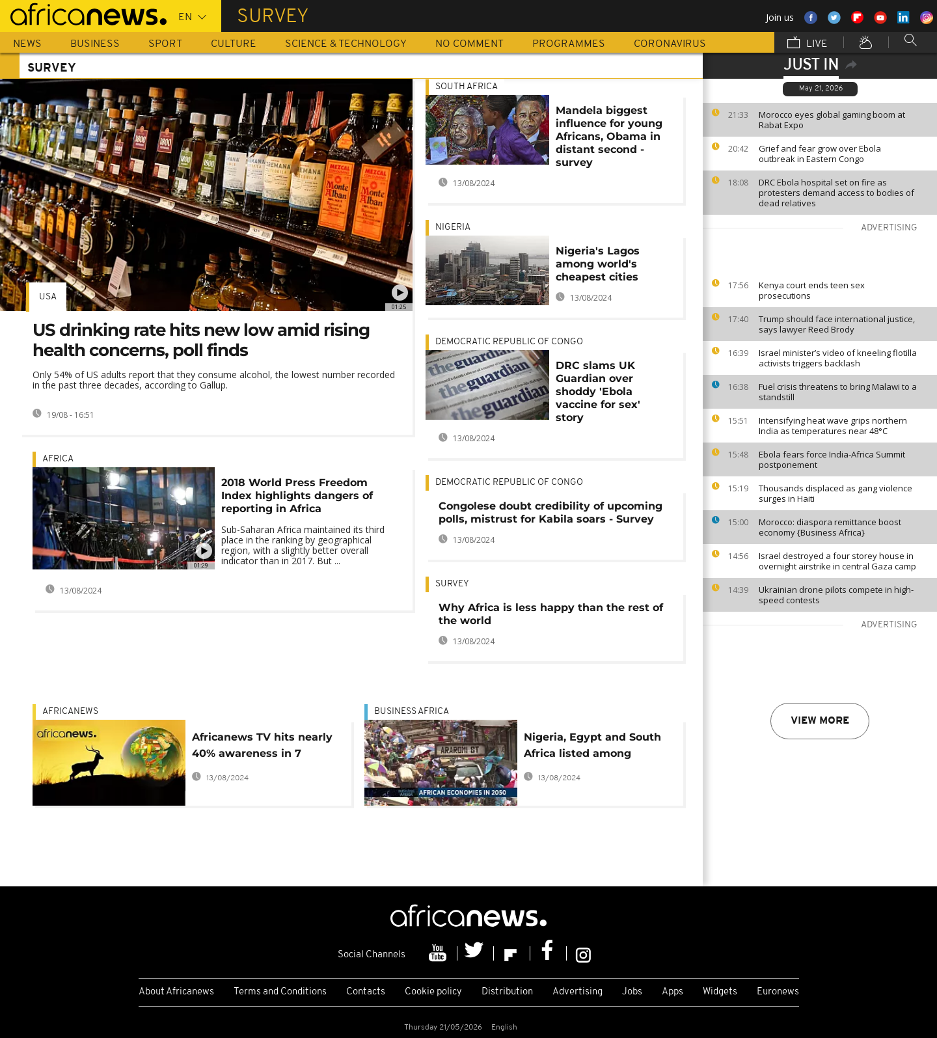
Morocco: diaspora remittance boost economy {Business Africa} (830, 527)
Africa (58, 459)
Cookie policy (433, 992)
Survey (452, 584)
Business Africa (411, 712)
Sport (165, 44)
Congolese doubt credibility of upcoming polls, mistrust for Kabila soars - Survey (550, 512)
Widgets (720, 992)
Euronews (778, 992)
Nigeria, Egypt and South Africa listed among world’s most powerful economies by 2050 (592, 747)
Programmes (568, 44)
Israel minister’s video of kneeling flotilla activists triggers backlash (838, 358)
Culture (233, 44)
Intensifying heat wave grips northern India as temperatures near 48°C (833, 425)
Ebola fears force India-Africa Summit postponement (832, 459)
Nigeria (452, 227)
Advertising (577, 992)
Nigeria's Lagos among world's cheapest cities (598, 264)
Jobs (632, 992)
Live (807, 43)
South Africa (466, 87)
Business (95, 44)
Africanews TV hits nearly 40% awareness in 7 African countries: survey (262, 747)
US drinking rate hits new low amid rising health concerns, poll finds (201, 340)
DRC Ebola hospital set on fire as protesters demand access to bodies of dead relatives (836, 192)
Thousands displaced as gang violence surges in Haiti (835, 493)
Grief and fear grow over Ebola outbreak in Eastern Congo (820, 153)
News (27, 44)
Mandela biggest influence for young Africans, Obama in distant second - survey (609, 136)
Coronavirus (670, 44)
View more (820, 721)
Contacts (365, 992)
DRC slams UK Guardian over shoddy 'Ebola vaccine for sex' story (598, 391)
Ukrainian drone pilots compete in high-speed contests (836, 594)
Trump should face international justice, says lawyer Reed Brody (837, 324)
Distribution (507, 992)
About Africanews (176, 992)
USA (48, 297)
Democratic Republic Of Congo (509, 342)
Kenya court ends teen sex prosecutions (812, 290)
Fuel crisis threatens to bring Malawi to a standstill (838, 391)
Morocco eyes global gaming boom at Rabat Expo (832, 119)
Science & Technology (346, 44)
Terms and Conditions (280, 992)
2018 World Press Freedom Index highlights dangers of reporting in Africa (297, 495)
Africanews (70, 712)
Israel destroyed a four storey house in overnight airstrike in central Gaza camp (837, 561)
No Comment (469, 44)
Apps (672, 992)
